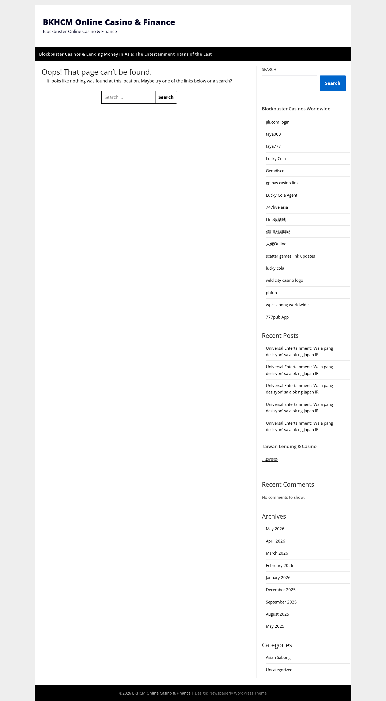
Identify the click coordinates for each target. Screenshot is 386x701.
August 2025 (277, 614)
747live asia (277, 207)
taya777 (273, 146)
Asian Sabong (278, 657)
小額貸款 (270, 459)
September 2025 (281, 602)
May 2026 (275, 529)
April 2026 (275, 541)
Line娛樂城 (276, 219)
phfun (271, 292)
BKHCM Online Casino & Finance (109, 22)
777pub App (277, 317)
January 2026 (278, 577)
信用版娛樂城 (278, 231)
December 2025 (281, 589)
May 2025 (275, 626)
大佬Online (276, 244)
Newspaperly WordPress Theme (238, 693)
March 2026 (277, 553)
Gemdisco (275, 170)
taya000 (273, 134)
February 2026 (279, 565)
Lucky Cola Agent (281, 195)
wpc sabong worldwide (287, 304)
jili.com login (278, 122)
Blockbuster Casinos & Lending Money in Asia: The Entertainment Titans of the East (125, 54)
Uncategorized (279, 669)
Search (269, 69)
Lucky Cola (276, 158)
